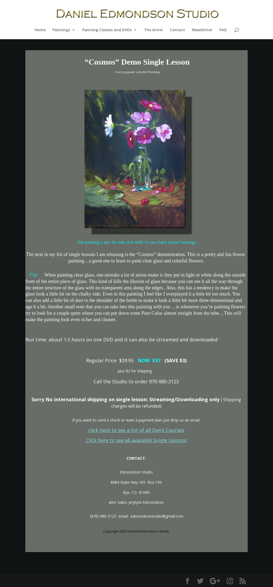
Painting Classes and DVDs (107, 30)
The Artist (153, 30)
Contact (177, 30)
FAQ (223, 30)
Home (40, 30)
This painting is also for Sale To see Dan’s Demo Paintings (136, 242)
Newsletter (202, 30)
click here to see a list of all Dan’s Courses (136, 430)
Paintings (61, 30)
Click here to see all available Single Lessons (136, 440)
